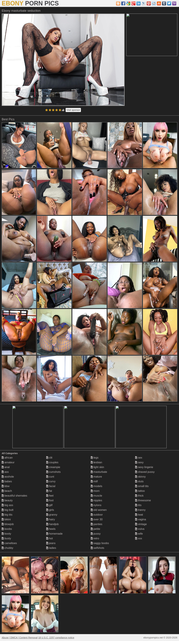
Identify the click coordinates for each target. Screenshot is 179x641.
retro (95, 538)
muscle (96, 495)
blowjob (8, 524)
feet (50, 495)
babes (7, 481)
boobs (7, 528)
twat (139, 514)
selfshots (97, 547)
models (96, 486)
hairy (50, 519)
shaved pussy (145, 471)
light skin (97, 467)
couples (52, 462)
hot (49, 538)
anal (6, 467)
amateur (8, 462)
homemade (54, 533)
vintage (141, 524)
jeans (51, 543)
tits (138, 505)
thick (139, 495)
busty (6, 538)
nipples (96, 500)
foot (50, 500)
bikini (6, 519)
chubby (7, 547)
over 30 (97, 519)
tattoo (140, 490)
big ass (7, 505)
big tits (7, 514)
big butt (7, 509)
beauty (7, 500)
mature (96, 476)
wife (139, 533)
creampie (53, 467)
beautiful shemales (14, 495)
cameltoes (9, 543)
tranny (140, 509)
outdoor (97, 514)
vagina (140, 519)
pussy (96, 533)
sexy (139, 462)
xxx (138, 538)
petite (95, 528)
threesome (143, 500)
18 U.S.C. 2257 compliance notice (56, 637)
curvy (51, 481)
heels (51, 528)
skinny (140, 476)
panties (96, 524)
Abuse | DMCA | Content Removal (20, 637)
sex (138, 457)
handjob (52, 524)
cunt (50, 476)
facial (50, 486)
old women (99, 509)
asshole (8, 476)
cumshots (53, 471)
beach (7, 490)
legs (95, 457)
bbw (6, 486)
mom (95, 490)
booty (6, 533)
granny (51, 514)
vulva (139, 528)
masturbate (99, 471)
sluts (139, 481)
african (7, 457)
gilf (49, 505)
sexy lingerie (144, 467)
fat (49, 490)
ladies (51, 547)
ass (5, 471)
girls (50, 509)
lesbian (96, 462)
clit (49, 457)
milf (94, 481)
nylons (96, 505)
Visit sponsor (73, 110)
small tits (142, 486)
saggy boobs (100, 543)
